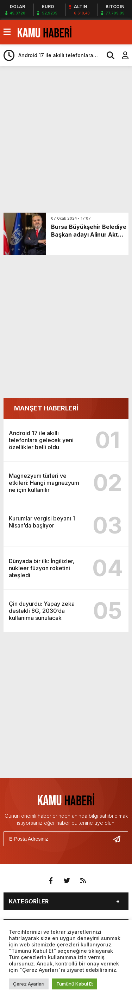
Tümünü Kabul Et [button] (74, 984)
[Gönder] (119, 838)
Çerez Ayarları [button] (28, 984)
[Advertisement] (66, 139)
